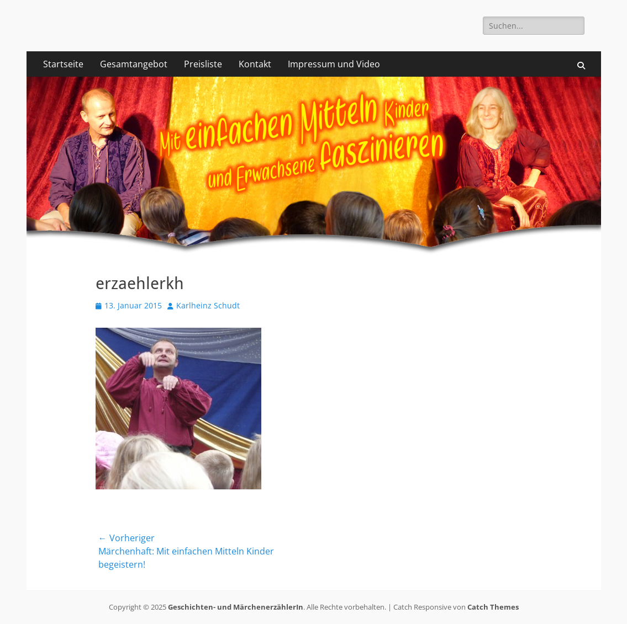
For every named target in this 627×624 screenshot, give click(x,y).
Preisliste (203, 64)
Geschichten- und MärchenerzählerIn (235, 607)
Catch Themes (493, 607)
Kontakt (255, 64)
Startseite (63, 64)
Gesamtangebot (133, 64)
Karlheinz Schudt (208, 305)
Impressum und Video (334, 64)
